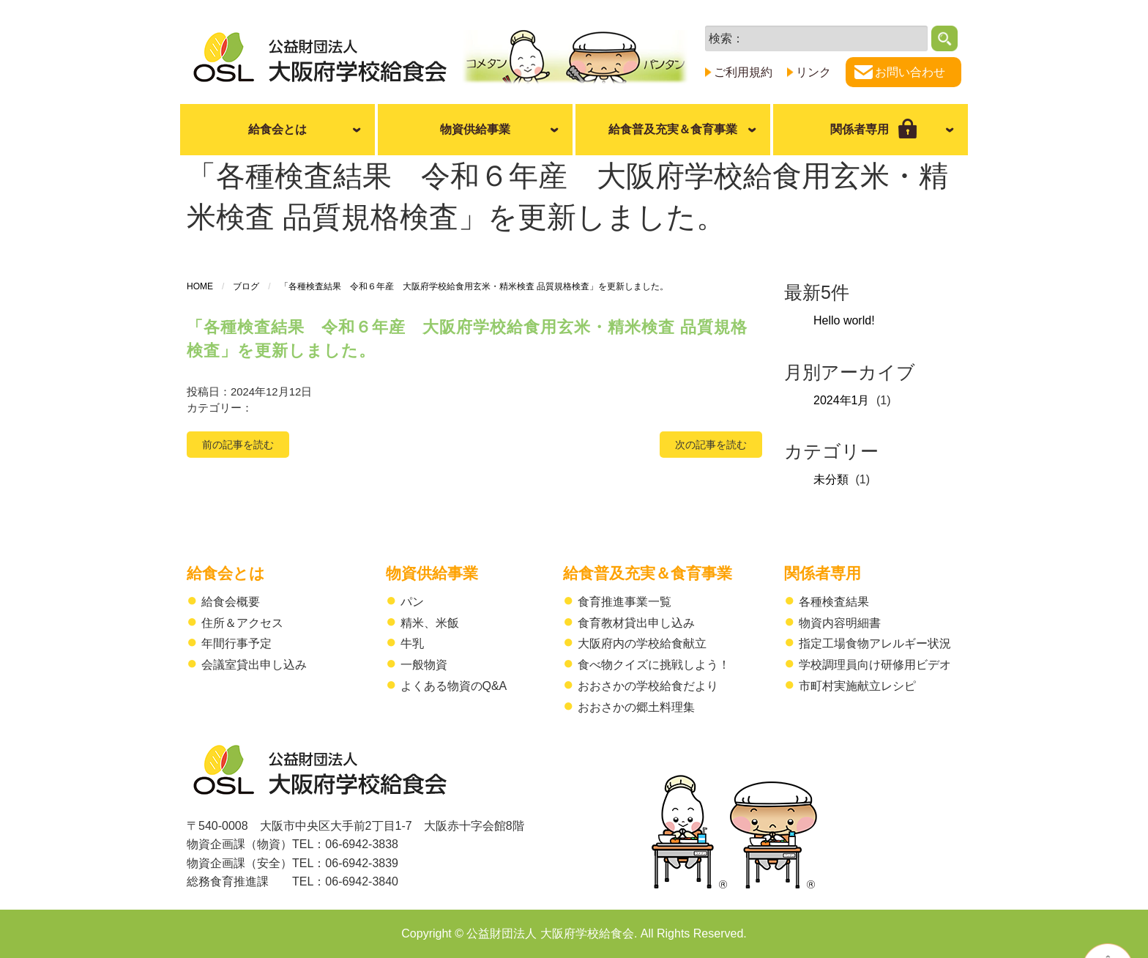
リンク (813, 72)
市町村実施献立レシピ (857, 686)
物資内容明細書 (840, 623)
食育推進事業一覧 (624, 601)
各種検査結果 (834, 601)
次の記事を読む (711, 444)
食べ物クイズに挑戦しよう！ (654, 664)
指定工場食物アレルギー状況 (875, 643)
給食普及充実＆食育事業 (672, 129)
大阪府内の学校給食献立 (642, 643)
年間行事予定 (236, 643)
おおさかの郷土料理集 (636, 707)
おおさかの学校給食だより (648, 686)
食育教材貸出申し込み (636, 623)
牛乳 (412, 643)
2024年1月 (841, 400)
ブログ (246, 286)
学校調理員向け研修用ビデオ (875, 664)
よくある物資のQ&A (453, 686)
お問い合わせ (910, 72)
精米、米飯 (429, 623)
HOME (200, 286)
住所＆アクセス (242, 623)
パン (412, 601)
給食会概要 (230, 601)
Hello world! (844, 320)
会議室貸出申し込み (254, 664)
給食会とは (277, 129)
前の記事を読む (238, 444)
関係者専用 (822, 573)
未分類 (831, 479)
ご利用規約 (743, 72)
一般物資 (423, 664)
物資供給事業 (475, 129)
